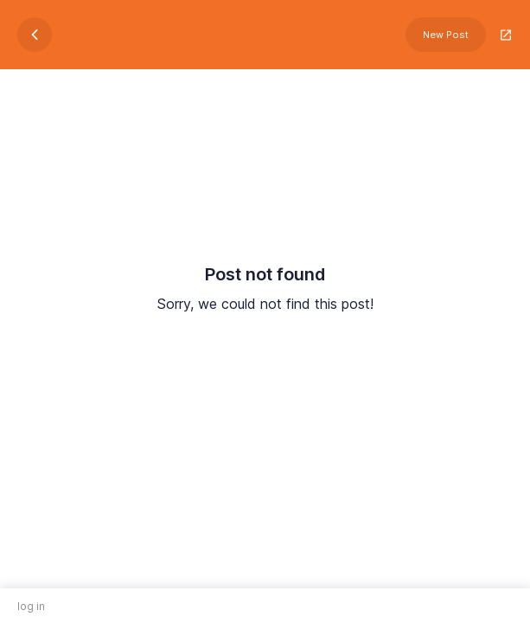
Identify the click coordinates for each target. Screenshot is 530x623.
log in (31, 606)
